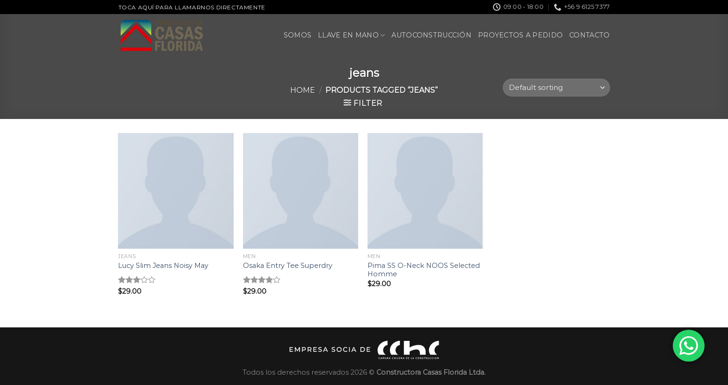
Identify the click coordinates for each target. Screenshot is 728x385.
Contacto (589, 35)
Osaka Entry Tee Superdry (287, 265)
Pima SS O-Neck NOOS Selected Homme (424, 270)
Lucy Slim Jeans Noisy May (163, 265)
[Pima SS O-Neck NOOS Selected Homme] (425, 191)
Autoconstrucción (431, 35)
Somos (297, 35)
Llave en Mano (351, 35)
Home (302, 90)
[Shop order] (556, 88)
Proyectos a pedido (520, 35)
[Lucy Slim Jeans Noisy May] (176, 191)
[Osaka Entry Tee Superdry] (301, 191)
